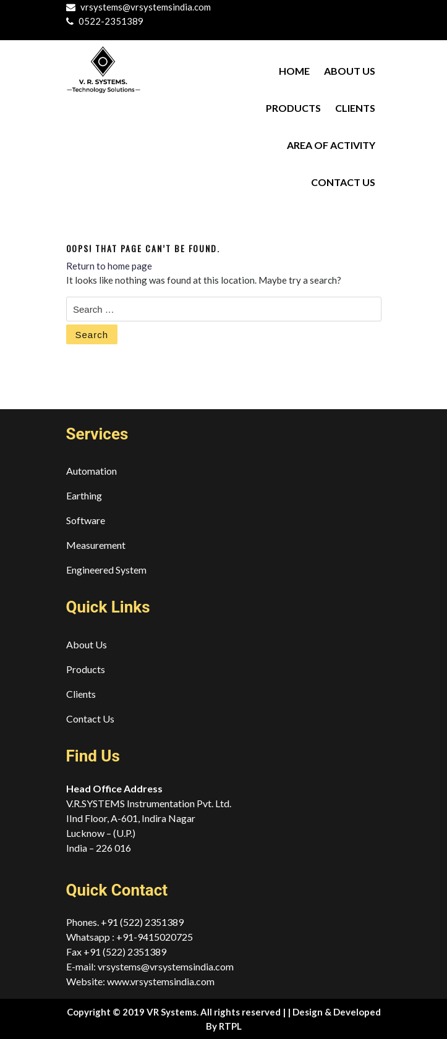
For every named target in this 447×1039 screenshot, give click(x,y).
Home (294, 71)
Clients (355, 108)
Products (293, 108)
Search (92, 334)
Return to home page (109, 265)
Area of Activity (331, 145)
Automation (91, 471)
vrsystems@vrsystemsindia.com (145, 6)
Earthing (84, 495)
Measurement (96, 545)
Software (85, 520)
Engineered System (106, 569)
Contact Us (343, 182)
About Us (349, 71)
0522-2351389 (111, 21)
